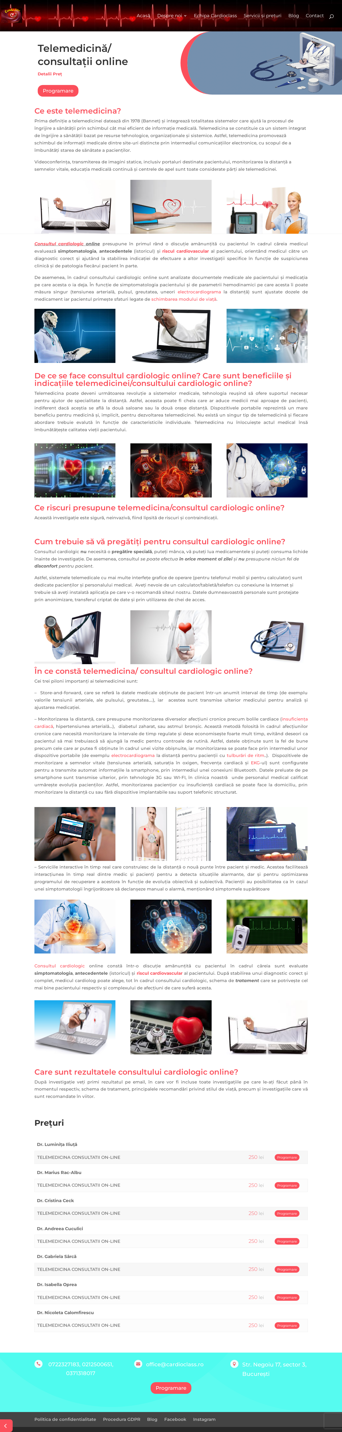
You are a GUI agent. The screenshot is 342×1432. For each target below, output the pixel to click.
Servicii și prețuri (262, 15)
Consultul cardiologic (59, 243)
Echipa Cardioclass (215, 15)
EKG (255, 762)
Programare (58, 91)
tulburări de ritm (245, 755)
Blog (293, 15)
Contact (315, 15)
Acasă (143, 15)
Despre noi (169, 15)
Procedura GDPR (121, 1419)
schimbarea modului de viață (183, 299)
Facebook (175, 1419)
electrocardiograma (199, 291)
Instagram (204, 1419)
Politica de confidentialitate (65, 1419)
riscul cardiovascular (185, 251)
